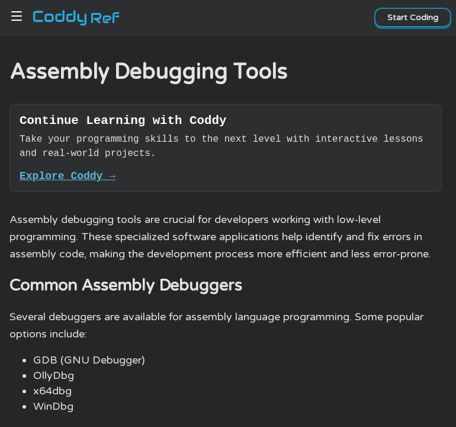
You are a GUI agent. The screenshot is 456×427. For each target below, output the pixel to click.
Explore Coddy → (67, 180)
